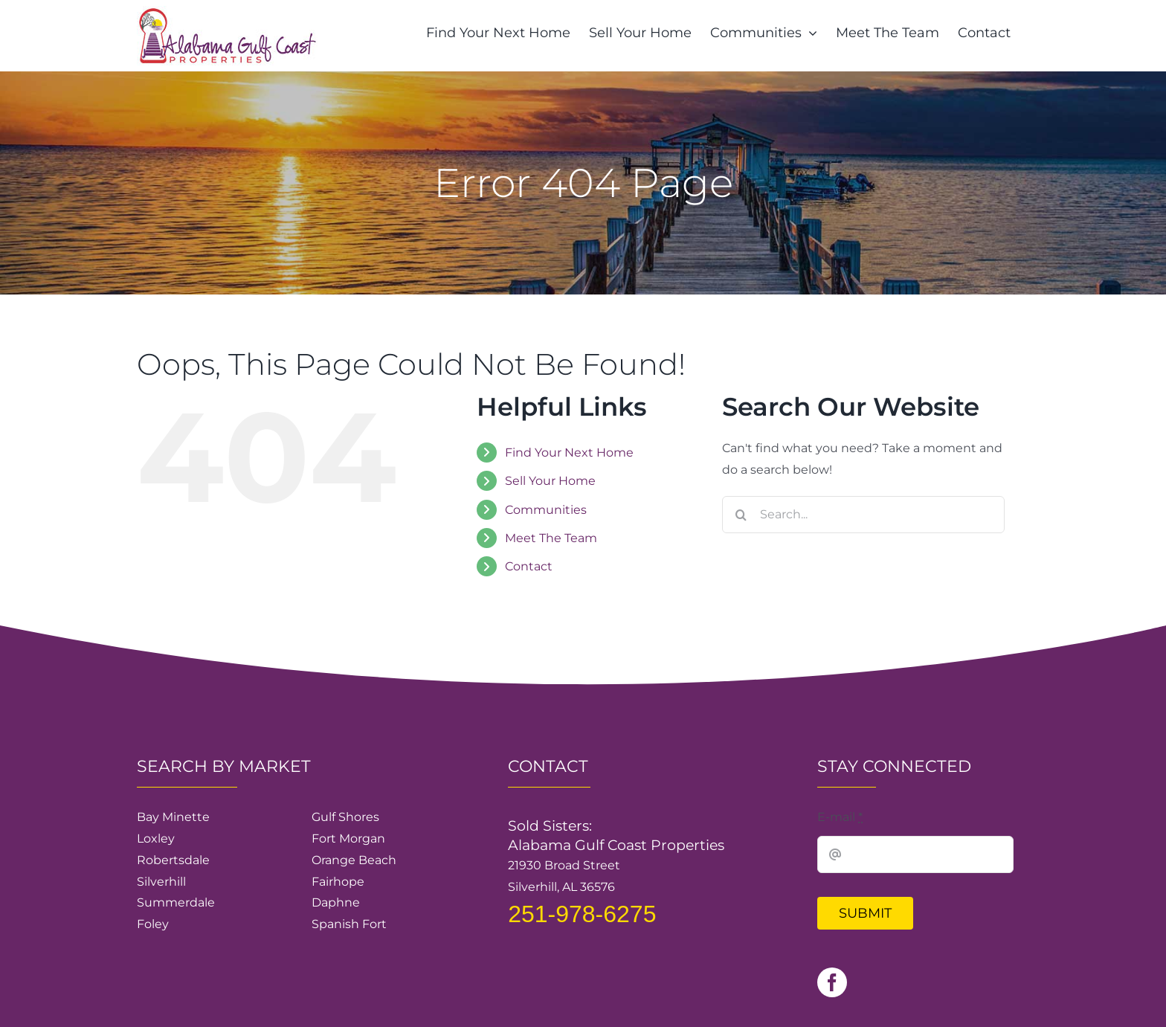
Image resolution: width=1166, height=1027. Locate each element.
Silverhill (161, 882)
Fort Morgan (348, 838)
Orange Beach (354, 860)
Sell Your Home (550, 481)
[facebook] (832, 982)
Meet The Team (551, 538)
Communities (546, 510)
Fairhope (338, 882)
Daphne (336, 902)
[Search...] (863, 514)
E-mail (840, 817)
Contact (529, 566)
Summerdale (176, 902)
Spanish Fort (349, 924)
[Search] (740, 514)
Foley (153, 924)
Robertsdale (173, 860)
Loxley (156, 838)
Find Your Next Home (569, 452)
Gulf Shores (345, 817)
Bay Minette (173, 817)
